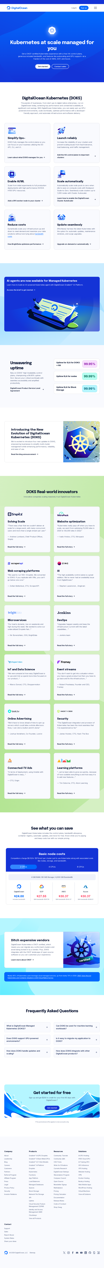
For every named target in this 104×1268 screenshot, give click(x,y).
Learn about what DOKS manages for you (26, 157)
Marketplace (58, 1188)
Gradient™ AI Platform (36, 1165)
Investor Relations (10, 1194)
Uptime (31, 1201)
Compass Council (60, 1178)
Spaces (31, 1188)
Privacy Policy (9, 1188)
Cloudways (33, 1215)
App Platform (33, 1178)
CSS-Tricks (58, 1162)
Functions (32, 1175)
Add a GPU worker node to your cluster (25, 201)
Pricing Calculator (60, 1194)
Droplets (32, 1168)
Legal (6, 1184)
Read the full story (17, 547)
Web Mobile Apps (84, 1184)
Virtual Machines (84, 1191)
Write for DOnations (61, 1165)
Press (6, 1181)
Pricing (56, 1191)
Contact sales (60, 66)
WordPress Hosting (85, 1188)
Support (7, 1228)
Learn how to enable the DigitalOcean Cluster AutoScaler (76, 199)
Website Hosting (84, 1172)
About (6, 1155)
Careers (7, 1165)
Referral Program (10, 1175)
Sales (6, 1232)
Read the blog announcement (25, 454)
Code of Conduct (60, 1204)
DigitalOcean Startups (61, 1172)
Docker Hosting (83, 1178)
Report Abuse (9, 1235)
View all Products (35, 1218)
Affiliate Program (10, 1178)
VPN (80, 1175)
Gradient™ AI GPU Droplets (38, 1155)
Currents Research (60, 1168)
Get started (43, 66)
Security (7, 1191)
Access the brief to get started (21, 290)
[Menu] (95, 8)
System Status (9, 1238)
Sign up (84, 8)
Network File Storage (36, 1194)
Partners (7, 1172)
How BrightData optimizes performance (26, 244)
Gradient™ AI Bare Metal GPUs (39, 1159)
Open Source (58, 1181)
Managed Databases (36, 1184)
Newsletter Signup (60, 1184)
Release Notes (59, 1201)
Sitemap (32, 1253)
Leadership (8, 1159)
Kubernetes (33, 1172)
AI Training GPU (83, 1162)
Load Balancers (34, 1181)
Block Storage (34, 1191)
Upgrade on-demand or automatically (74, 244)
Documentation (59, 1197)
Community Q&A (59, 1159)
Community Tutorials (61, 1155)
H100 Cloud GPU (84, 1159)
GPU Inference (83, 1165)
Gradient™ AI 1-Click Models (38, 1162)
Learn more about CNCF (22, 960)
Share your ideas (10, 1241)
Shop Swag (58, 1207)
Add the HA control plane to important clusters (76, 156)
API (30, 1197)
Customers (8, 1168)
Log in (74, 8)
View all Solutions (84, 1194)
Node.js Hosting (84, 1181)
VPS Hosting (82, 1168)
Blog (5, 1162)
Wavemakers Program (61, 1175)
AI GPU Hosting (83, 1155)
